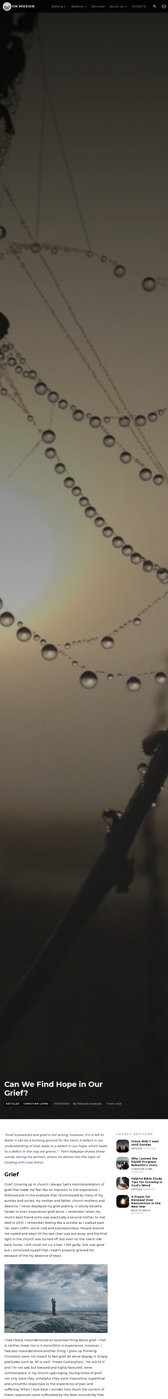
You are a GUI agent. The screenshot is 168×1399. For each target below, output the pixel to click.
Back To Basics (140, 1210)
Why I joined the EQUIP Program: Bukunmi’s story (144, 1162)
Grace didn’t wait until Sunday (145, 1142)
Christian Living (36, 1104)
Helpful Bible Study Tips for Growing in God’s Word (146, 1182)
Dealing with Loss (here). (24, 1162)
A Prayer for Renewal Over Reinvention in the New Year (146, 1201)
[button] (154, 6)
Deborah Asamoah (89, 1103)
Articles (12, 1104)
